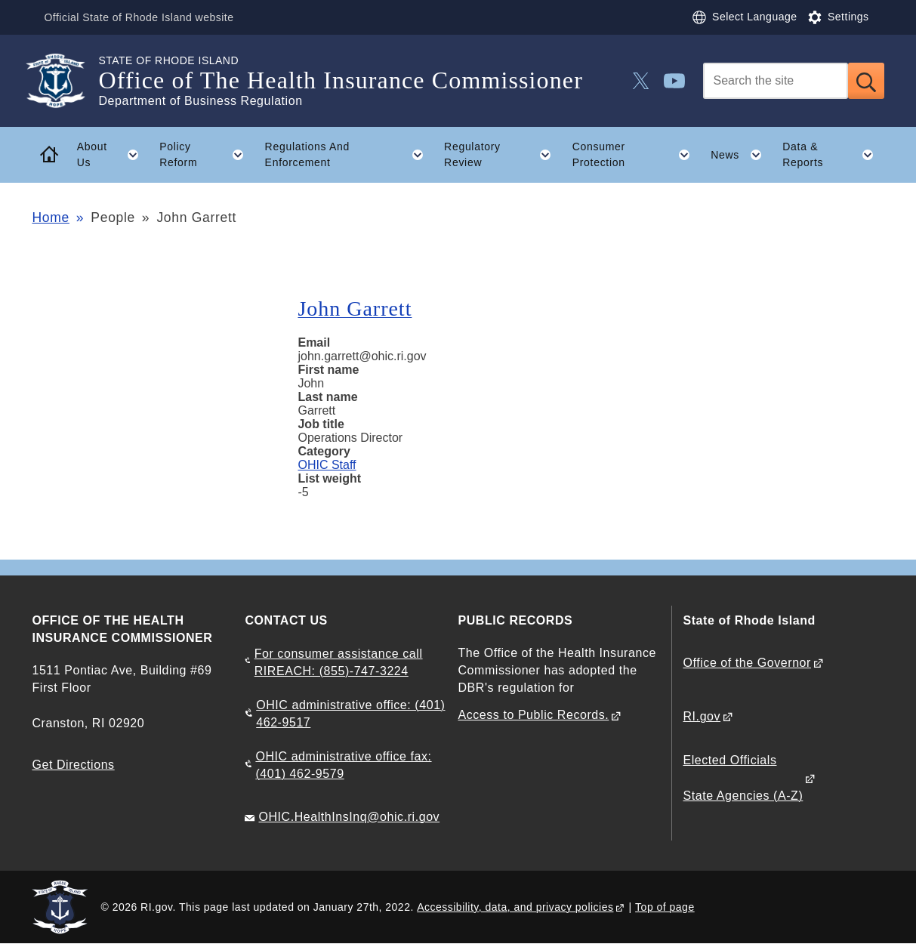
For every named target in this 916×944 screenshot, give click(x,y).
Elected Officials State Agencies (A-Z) (743, 777)
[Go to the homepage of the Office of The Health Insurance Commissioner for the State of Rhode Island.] (65, 81)
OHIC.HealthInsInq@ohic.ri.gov (348, 816)
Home (50, 217)
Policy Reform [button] (206, 154)
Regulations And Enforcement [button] (349, 154)
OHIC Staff (327, 464)
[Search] (775, 81)
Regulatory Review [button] (503, 154)
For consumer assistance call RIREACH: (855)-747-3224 (338, 662)
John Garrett (355, 308)
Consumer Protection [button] (636, 154)
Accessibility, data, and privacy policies (515, 907)
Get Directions (73, 764)
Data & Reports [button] (833, 154)
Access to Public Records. (533, 714)
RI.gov (702, 716)
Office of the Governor (747, 662)
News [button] (741, 154)
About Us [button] (113, 154)
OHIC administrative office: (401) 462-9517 (350, 714)
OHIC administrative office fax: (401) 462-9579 (343, 765)
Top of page (665, 907)
